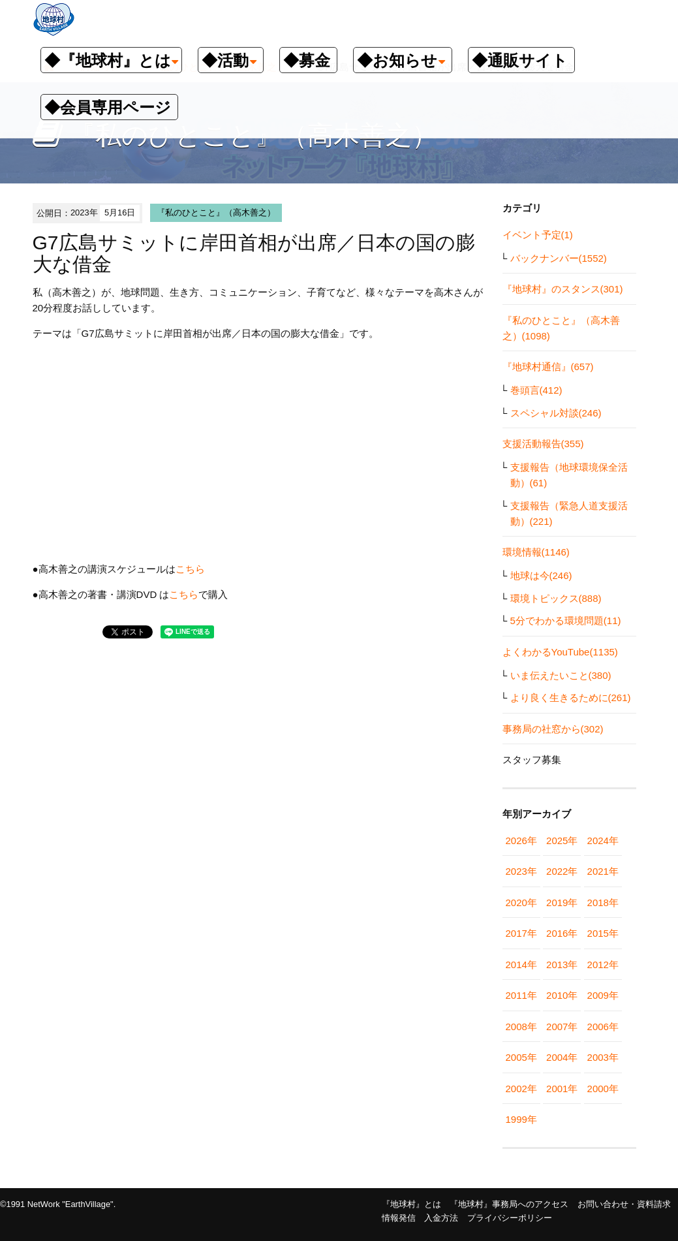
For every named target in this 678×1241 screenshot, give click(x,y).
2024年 (603, 840)
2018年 (603, 902)
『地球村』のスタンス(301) (562, 288)
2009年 (603, 995)
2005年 (521, 1057)
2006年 (603, 1026)
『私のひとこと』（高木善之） (216, 212)
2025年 (562, 840)
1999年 (521, 1119)
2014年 (521, 964)
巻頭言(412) (536, 390)
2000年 (603, 1088)
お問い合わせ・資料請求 (624, 1204)
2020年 (521, 902)
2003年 (603, 1057)
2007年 (562, 1026)
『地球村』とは (411, 1204)
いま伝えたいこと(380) (560, 675)
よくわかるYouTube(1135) (560, 651)
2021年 (603, 871)
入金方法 (441, 1218)
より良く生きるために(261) (570, 697)
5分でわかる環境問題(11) (565, 620)
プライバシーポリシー (509, 1218)
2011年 (521, 995)
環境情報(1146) (536, 552)
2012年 (603, 964)
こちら (190, 568)
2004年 (562, 1057)
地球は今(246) (541, 575)
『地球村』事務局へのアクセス (509, 1204)
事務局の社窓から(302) (553, 728)
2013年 (562, 964)
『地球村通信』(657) (548, 366)
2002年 (521, 1088)
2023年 (521, 871)
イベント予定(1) (537, 234)
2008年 (521, 1026)
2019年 (562, 902)
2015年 (603, 933)
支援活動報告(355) (543, 443)
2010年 (562, 995)
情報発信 (399, 1218)
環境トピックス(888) (556, 598)
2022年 (562, 871)
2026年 (521, 840)
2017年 (521, 933)
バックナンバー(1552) (558, 258)
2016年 (562, 933)
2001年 (562, 1088)
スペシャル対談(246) (556, 412)
